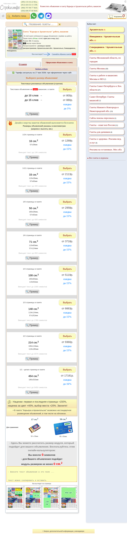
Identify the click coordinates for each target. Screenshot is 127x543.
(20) (99, 68)
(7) (104, 77)
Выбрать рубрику (41, 69)
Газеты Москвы (97, 68)
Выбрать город (18, 16)
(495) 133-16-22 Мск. (29, 2)
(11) (104, 125)
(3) (105, 141)
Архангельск (96, 29)
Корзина (116, 17)
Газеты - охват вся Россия (102, 125)
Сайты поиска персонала (102, 118)
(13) (104, 109)
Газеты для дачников (100, 132)
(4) (101, 132)
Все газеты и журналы (98, 158)
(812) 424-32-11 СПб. (29, 5)
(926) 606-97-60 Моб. (29, 11)
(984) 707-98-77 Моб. (29, 8)
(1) (103, 118)
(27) (106, 88)
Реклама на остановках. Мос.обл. (106, 149)
